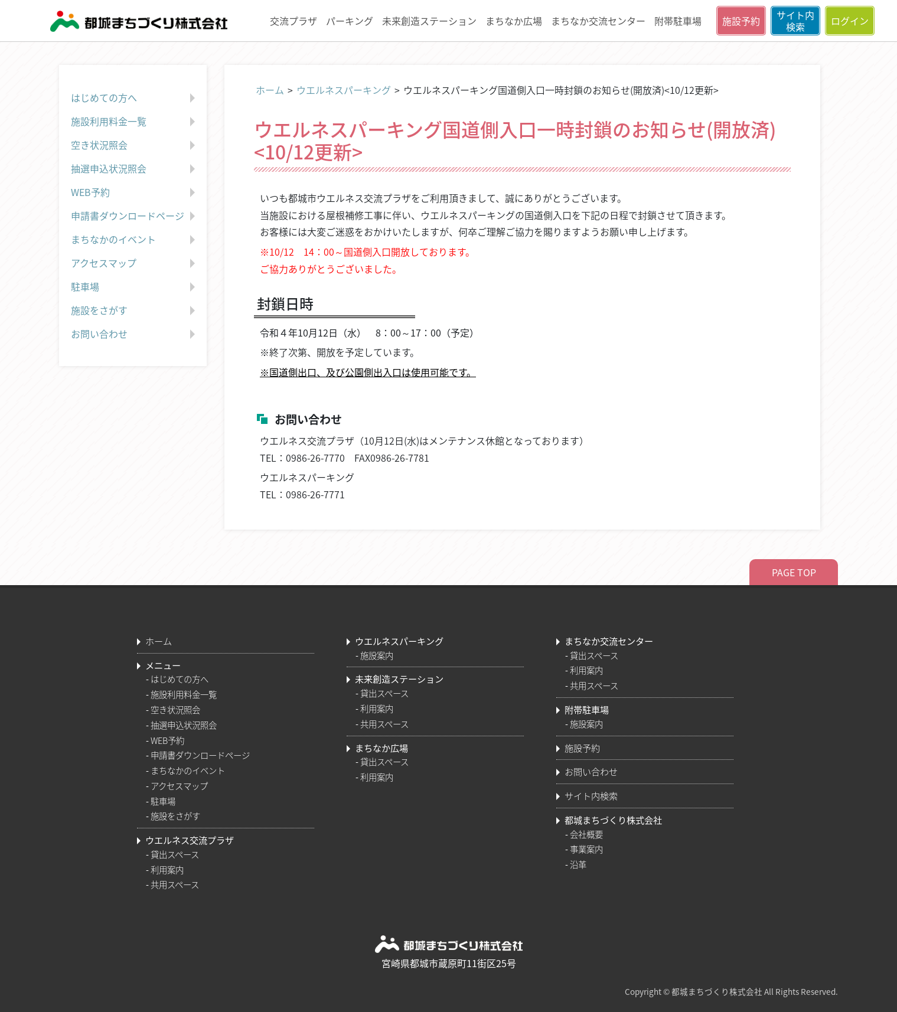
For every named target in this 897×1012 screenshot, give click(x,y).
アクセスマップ (134, 263)
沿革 (578, 864)
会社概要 (586, 834)
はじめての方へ (134, 98)
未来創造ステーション (429, 21)
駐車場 (134, 287)
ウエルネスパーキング (343, 90)
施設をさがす (134, 310)
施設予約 (741, 21)
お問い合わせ (134, 334)
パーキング (349, 21)
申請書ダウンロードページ (134, 216)
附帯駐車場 (678, 21)
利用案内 (167, 869)
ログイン (850, 21)
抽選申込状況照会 (134, 168)
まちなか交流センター (598, 21)
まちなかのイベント (134, 239)
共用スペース (175, 884)
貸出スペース (175, 854)
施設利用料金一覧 (134, 121)
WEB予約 (134, 192)
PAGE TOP (794, 572)
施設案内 (376, 655)
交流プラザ (293, 21)
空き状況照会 (134, 145)
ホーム (270, 90)
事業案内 (586, 849)
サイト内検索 (795, 21)
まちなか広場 (513, 21)
